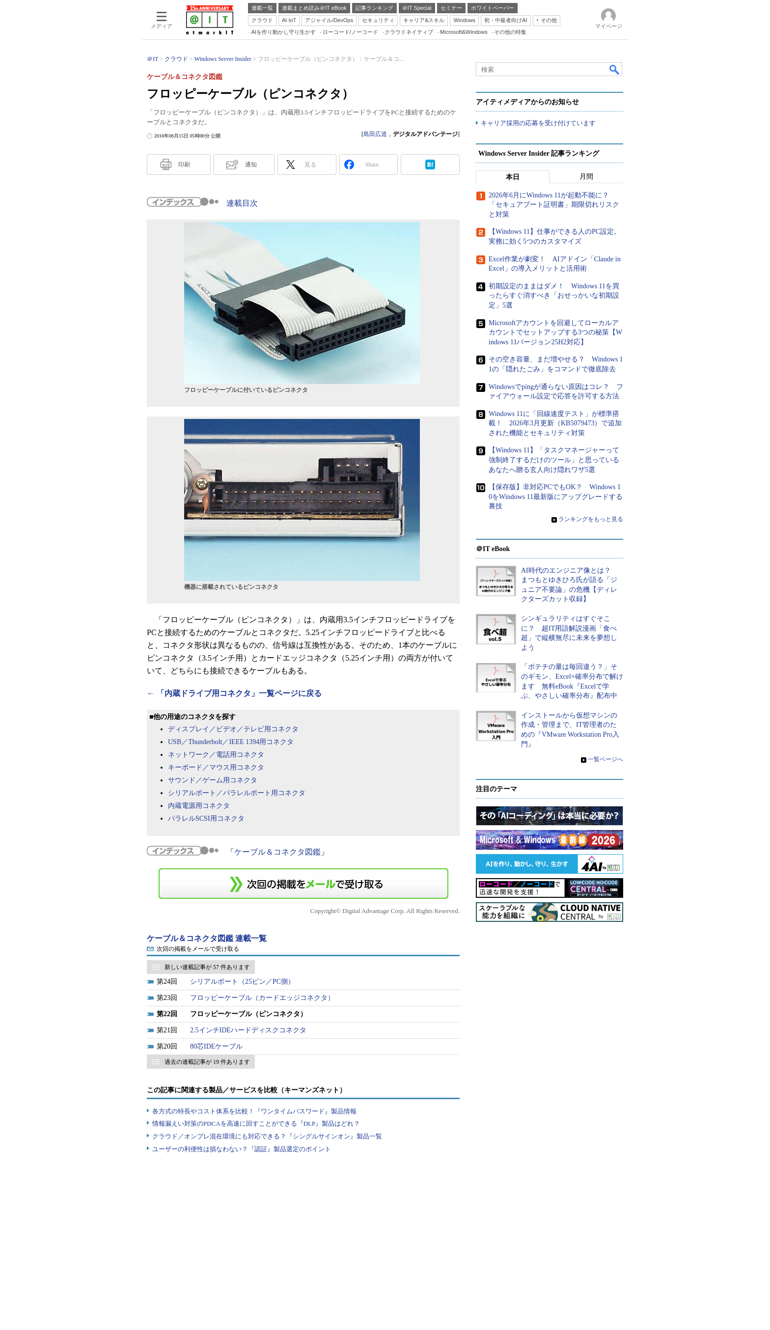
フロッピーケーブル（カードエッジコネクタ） (262, 997)
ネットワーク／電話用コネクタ (216, 754)
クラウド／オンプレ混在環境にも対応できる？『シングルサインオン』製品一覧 (267, 1136)
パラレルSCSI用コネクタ (206, 818)
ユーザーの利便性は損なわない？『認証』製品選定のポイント (241, 1149)
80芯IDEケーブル (216, 1046)
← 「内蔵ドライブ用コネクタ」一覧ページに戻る (234, 693)
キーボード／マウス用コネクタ (216, 767)
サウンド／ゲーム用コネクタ (212, 780)
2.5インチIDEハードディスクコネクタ (248, 1030)
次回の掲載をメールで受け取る (198, 948)
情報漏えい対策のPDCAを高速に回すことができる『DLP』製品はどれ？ (256, 1123)
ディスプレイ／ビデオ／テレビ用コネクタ (233, 729)
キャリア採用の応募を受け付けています (538, 123)
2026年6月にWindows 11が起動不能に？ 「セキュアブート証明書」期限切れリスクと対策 (554, 205)
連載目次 (242, 203)
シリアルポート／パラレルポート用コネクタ (236, 793)
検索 (614, 69)
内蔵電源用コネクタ (199, 805)
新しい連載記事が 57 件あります (207, 967)
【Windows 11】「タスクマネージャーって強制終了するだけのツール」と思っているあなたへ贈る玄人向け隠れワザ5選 (554, 460)
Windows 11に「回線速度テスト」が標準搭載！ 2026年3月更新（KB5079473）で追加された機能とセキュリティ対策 (555, 423)
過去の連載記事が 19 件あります (207, 1061)
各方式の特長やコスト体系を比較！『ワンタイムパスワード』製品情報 (254, 1111)
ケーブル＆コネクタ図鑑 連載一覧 (207, 938)
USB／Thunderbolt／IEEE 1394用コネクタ (231, 742)
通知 (251, 164)
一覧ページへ (605, 759)
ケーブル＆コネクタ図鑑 (277, 852)
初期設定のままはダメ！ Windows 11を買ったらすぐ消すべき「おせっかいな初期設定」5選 (554, 295)
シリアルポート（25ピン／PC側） (242, 981)
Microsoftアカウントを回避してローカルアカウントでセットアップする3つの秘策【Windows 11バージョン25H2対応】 (555, 332)
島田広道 (375, 134)
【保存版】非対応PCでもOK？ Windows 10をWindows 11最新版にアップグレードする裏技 (556, 496)
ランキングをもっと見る (590, 519)
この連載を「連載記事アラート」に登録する (303, 883)
